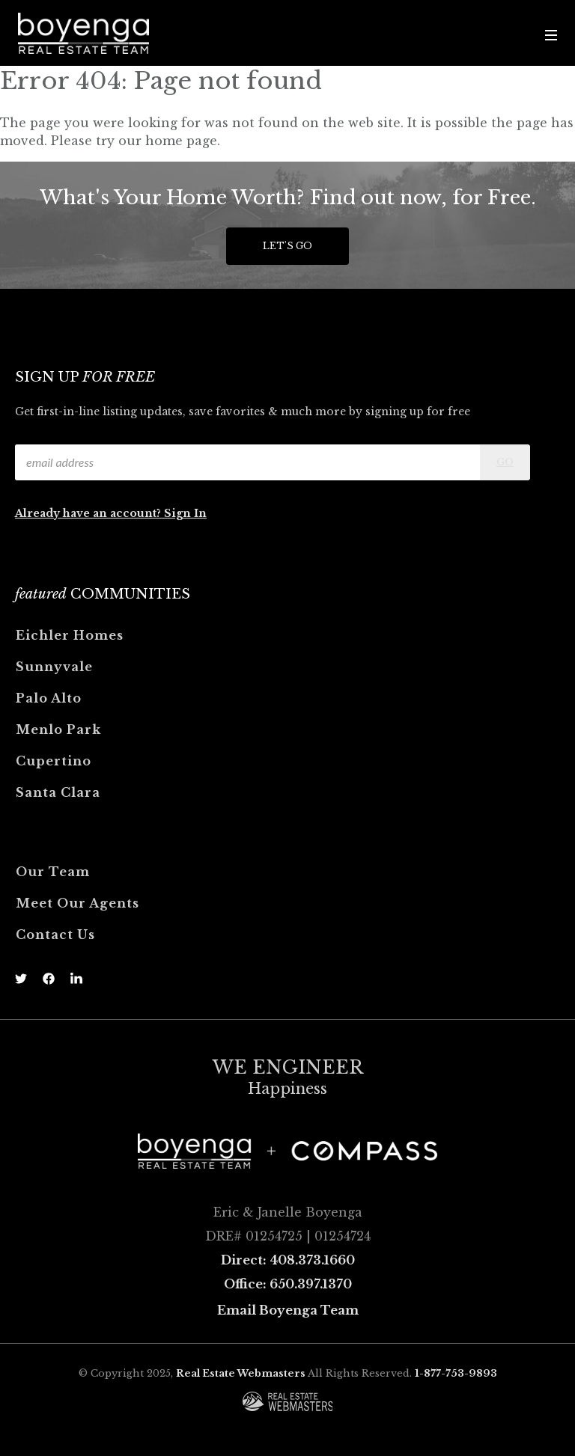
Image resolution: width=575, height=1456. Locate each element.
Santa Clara (58, 792)
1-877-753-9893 (456, 1373)
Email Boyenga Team (288, 1310)
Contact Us (55, 934)
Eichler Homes (70, 635)
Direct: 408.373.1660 (288, 1259)
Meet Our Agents (77, 903)
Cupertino (53, 760)
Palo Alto (49, 698)
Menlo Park (58, 729)
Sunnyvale (54, 666)
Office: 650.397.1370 (288, 1283)
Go (505, 462)
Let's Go (287, 245)
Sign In (185, 513)
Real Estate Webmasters (240, 1373)
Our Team (53, 871)
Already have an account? (89, 513)
